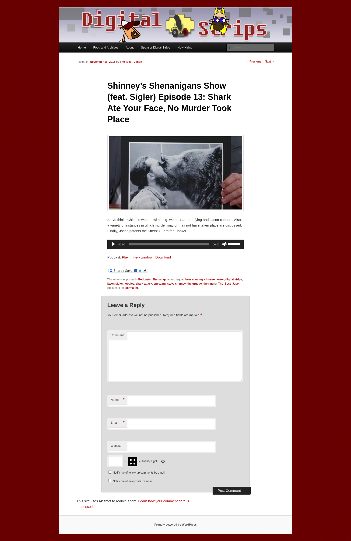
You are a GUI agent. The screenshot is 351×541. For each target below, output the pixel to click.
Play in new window (137, 257)
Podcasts (144, 279)
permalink (132, 288)
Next (269, 61)
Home (82, 47)
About (130, 47)
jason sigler (115, 283)
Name (118, 400)
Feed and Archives (105, 47)
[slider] (169, 244)
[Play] (113, 244)
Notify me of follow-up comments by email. (139, 472)
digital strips (233, 279)
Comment (117, 335)
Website (116, 445)
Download (163, 257)
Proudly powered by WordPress (175, 524)
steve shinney (176, 283)
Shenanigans (161, 279)
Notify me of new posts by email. (133, 481)
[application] (175, 244)
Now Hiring (185, 47)
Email (118, 422)
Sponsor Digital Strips (155, 47)
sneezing (160, 283)
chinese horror (214, 279)
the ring (208, 283)
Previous (253, 61)
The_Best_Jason (131, 61)
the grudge (194, 283)
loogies (129, 283)
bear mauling (194, 279)
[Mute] (224, 244)
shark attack (144, 283)
